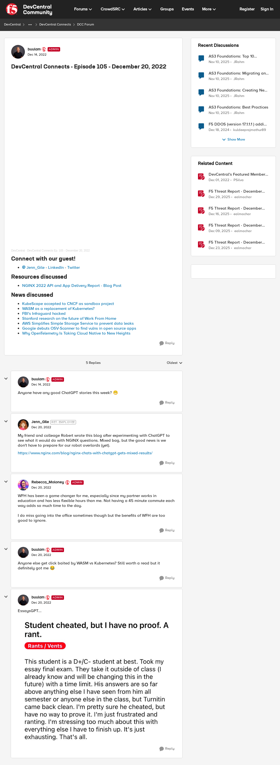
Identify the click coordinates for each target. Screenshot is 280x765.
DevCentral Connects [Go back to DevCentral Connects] (55, 24)
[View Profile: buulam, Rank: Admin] (18, 52)
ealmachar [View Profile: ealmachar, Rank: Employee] (243, 197)
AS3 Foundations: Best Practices (238, 107)
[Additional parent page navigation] (30, 24)
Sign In (267, 9)
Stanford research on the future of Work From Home (69, 318)
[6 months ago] (219, 197)
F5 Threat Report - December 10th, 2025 (235, 225)
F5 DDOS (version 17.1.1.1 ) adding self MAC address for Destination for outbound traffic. (239, 124)
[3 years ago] (219, 180)
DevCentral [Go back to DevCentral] (12, 24)
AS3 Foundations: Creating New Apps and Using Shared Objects (238, 90)
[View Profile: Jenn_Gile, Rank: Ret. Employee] (23, 424)
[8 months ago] (219, 62)
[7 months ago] (219, 214)
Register (247, 9)
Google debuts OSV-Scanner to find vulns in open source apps (79, 328)
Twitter (73, 267)
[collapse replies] (6, 378)
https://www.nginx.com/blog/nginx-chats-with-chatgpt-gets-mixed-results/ (85, 452)
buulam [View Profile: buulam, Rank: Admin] (34, 49)
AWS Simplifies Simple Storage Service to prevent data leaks (78, 323)
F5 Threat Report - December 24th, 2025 (235, 242)
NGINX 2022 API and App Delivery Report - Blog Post (71, 285)
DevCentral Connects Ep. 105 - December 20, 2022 (58, 250)
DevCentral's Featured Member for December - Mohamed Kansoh (237, 174)
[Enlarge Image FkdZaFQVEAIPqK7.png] (97, 678)
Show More (233, 140)
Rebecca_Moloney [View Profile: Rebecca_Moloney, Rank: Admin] (47, 482)
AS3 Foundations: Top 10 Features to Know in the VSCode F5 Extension (238, 56)
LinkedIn (56, 267)
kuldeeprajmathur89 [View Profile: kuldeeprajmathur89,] (249, 130)
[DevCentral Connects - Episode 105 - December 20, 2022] (40, 385)
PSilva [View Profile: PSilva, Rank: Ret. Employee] (239, 180)
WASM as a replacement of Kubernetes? (58, 308)
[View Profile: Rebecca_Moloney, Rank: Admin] (23, 484)
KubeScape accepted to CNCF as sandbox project (68, 303)
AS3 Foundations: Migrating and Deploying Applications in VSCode (238, 73)
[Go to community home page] (29, 9)
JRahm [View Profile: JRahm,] (239, 62)
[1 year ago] (219, 130)
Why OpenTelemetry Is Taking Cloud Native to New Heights (76, 333)
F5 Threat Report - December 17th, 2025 (235, 208)
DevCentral (18, 250)
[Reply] (167, 343)
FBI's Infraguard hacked (44, 313)
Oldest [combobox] (175, 363)
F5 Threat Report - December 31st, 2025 (235, 191)
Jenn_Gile (36, 267)
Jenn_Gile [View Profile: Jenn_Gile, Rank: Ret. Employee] (40, 422)
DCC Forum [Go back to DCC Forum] (85, 24)
